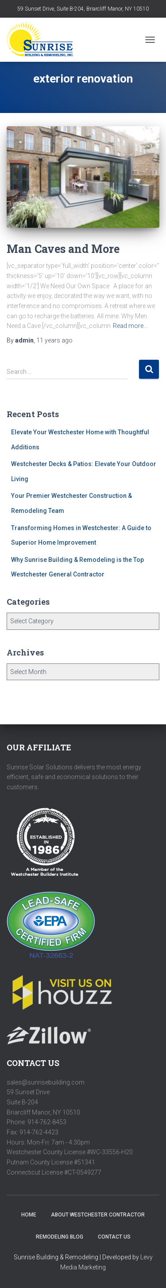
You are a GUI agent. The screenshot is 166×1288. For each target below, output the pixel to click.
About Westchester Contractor (98, 1215)
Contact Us (114, 1237)
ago (54, 340)
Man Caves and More (63, 248)
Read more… (130, 325)
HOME (28, 1215)
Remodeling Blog (59, 1237)
